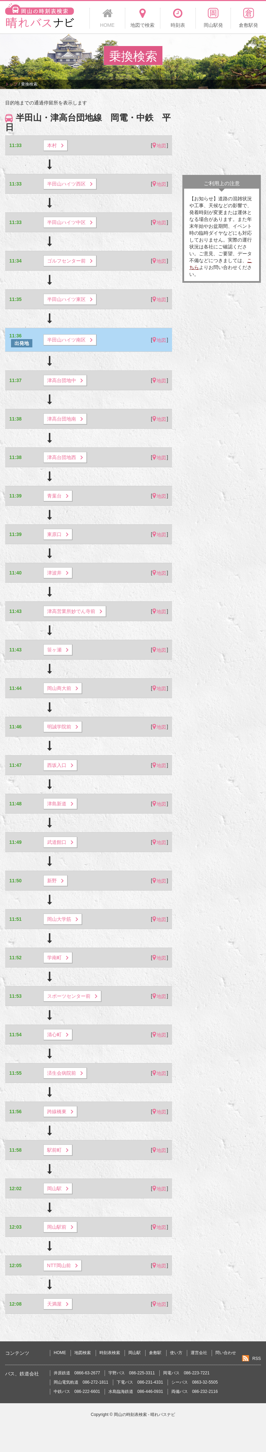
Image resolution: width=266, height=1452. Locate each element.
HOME (60, 1352)
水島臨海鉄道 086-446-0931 (135, 1391)
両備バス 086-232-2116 (194, 1391)
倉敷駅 (155, 1352)
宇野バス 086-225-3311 (131, 1373)
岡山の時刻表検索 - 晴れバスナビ (144, 1414)
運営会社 (199, 1352)
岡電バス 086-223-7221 (186, 1373)
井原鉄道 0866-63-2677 (77, 1373)
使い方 (176, 1352)
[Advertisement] (221, 133)
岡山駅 (134, 1352)
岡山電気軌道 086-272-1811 (81, 1382)
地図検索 (82, 1352)
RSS (256, 1358)
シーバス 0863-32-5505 (194, 1382)
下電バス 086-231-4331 (140, 1382)
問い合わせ (225, 1352)
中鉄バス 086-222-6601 (77, 1391)
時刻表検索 (109, 1352)
